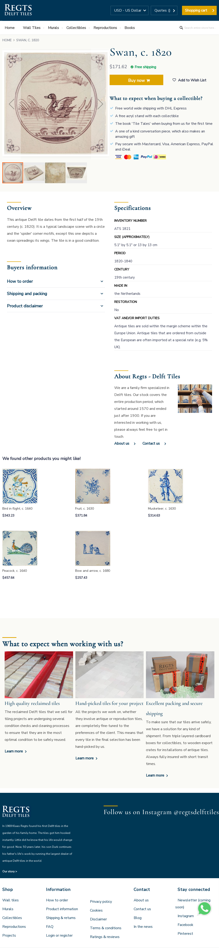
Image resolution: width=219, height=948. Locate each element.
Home (7, 40)
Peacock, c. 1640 (14, 571)
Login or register (59, 935)
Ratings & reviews (105, 936)
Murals (7, 909)
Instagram (186, 916)
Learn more (14, 751)
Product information (62, 909)
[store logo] (18, 10)
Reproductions (14, 926)
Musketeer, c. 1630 (162, 508)
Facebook (185, 924)
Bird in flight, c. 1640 (17, 508)
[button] (129, 10)
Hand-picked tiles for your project (109, 703)
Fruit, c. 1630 (84, 508)
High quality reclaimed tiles (32, 703)
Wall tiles (10, 900)
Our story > (9, 871)
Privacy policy (101, 901)
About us (121, 443)
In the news (143, 926)
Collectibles (12, 917)
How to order (20, 281)
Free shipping (145, 67)
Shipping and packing (27, 293)
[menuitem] (10, 28)
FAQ (49, 926)
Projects (9, 935)
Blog (138, 917)
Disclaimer (98, 919)
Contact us (151, 443)
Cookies (96, 910)
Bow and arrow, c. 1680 (92, 571)
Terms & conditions (105, 928)
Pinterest (185, 933)
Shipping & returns (61, 917)
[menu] (109, 27)
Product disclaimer (25, 306)
